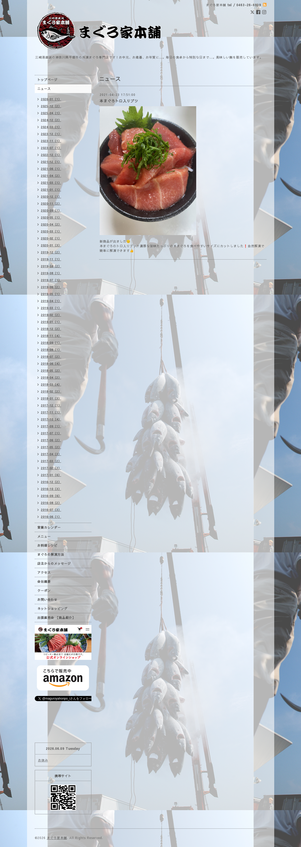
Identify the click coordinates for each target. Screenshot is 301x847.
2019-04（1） (51, 301)
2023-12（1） (51, 134)
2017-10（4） (51, 419)
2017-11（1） (51, 412)
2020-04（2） (51, 224)
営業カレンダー (49, 527)
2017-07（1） (51, 433)
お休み (43, 760)
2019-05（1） (51, 294)
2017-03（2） (51, 461)
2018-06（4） (51, 364)
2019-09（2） (51, 266)
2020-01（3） (51, 245)
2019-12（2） (51, 252)
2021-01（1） (51, 190)
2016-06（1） (51, 517)
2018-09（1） (51, 343)
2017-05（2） (51, 447)
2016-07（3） (51, 510)
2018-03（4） (51, 384)
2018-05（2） (51, 370)
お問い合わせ (47, 599)
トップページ (47, 80)
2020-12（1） (51, 196)
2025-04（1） (51, 113)
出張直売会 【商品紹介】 (56, 618)
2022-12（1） (51, 155)
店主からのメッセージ (54, 563)
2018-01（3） (51, 398)
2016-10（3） (51, 489)
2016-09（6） (51, 496)
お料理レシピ (47, 545)
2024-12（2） (51, 120)
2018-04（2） (51, 377)
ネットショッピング (52, 609)
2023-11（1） (51, 141)
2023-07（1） (51, 148)
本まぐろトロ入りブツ (119, 100)
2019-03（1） (51, 308)
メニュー (44, 536)
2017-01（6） (51, 475)
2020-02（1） (51, 238)
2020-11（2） (51, 203)
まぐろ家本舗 (57, 838)
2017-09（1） (51, 426)
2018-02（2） (51, 391)
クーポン (44, 590)
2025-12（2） (51, 106)
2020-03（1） (51, 231)
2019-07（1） (51, 280)
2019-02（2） (51, 315)
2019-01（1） (51, 322)
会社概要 (44, 581)
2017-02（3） (51, 468)
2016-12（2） (51, 482)
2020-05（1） (51, 217)
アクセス (44, 572)
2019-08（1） (51, 273)
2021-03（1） (51, 183)
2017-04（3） (51, 454)
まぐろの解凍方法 (50, 554)
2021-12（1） (51, 162)
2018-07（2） (51, 357)
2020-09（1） (51, 210)
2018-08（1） (51, 350)
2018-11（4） (51, 336)
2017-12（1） (51, 405)
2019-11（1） (51, 259)
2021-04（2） (51, 176)
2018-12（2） (51, 329)
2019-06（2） (51, 287)
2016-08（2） (51, 503)
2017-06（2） (51, 440)
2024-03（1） (51, 127)
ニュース (44, 89)
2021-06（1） (51, 169)
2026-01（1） (51, 99)
